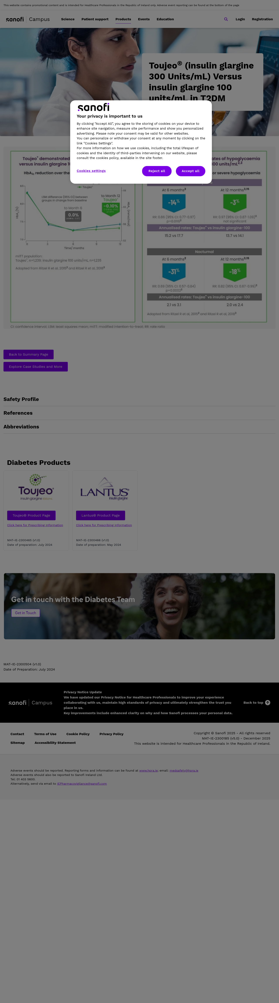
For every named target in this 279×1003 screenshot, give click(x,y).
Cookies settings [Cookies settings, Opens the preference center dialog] (91, 171)
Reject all (156, 171)
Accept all (191, 171)
